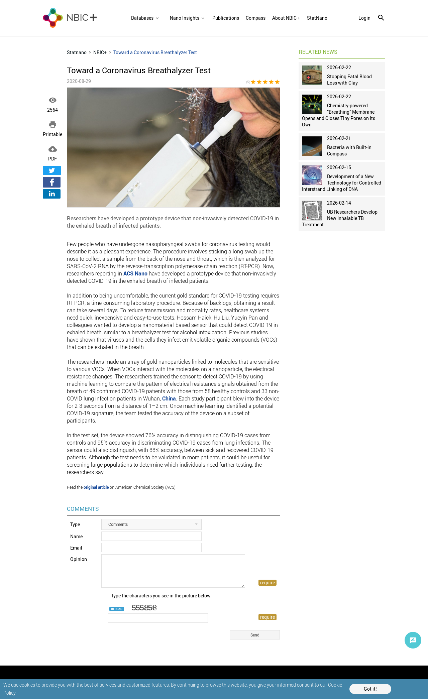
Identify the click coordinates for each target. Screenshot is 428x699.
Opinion (78, 559)
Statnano (77, 52)
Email (76, 548)
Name (76, 536)
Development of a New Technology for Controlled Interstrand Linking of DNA (341, 182)
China (169, 398)
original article (96, 487)
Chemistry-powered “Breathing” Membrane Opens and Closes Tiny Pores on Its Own (338, 115)
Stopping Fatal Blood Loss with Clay (349, 79)
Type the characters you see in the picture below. (161, 595)
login (364, 18)
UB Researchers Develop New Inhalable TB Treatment (340, 218)
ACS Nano (135, 273)
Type (75, 524)
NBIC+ (100, 52)
